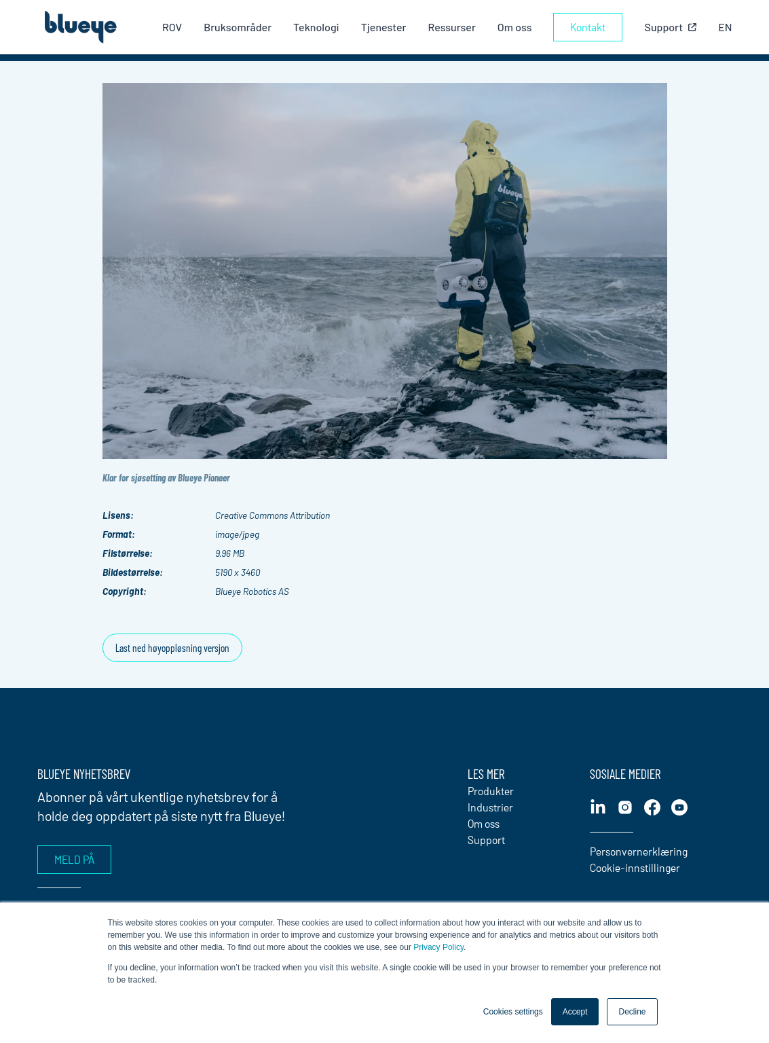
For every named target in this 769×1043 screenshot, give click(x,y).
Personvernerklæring (639, 851)
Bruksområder (237, 26)
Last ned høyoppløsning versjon (172, 647)
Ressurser (451, 26)
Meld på (74, 859)
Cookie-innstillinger (635, 867)
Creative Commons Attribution (272, 515)
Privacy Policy (438, 947)
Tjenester (384, 26)
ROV (172, 26)
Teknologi (316, 26)
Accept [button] (575, 1012)
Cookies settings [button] (513, 1012)
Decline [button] (631, 1012)
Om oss (515, 26)
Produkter (491, 790)
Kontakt (587, 26)
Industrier (490, 807)
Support (486, 839)
